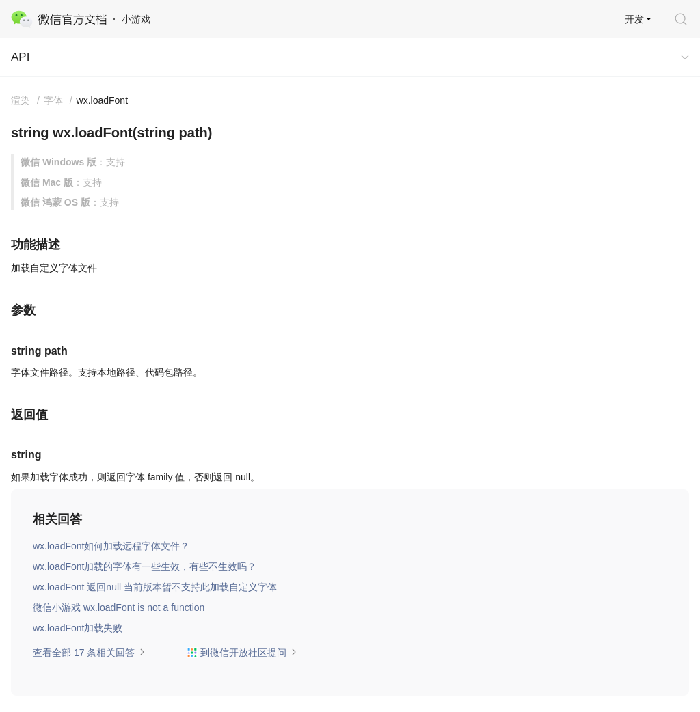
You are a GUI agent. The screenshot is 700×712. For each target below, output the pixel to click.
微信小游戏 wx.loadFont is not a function (118, 607)
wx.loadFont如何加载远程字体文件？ (111, 545)
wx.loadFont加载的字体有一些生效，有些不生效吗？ (144, 566)
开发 (634, 19)
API (20, 57)
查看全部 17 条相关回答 (89, 652)
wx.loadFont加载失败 (77, 627)
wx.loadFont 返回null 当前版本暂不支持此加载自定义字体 (155, 586)
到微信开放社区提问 (242, 652)
